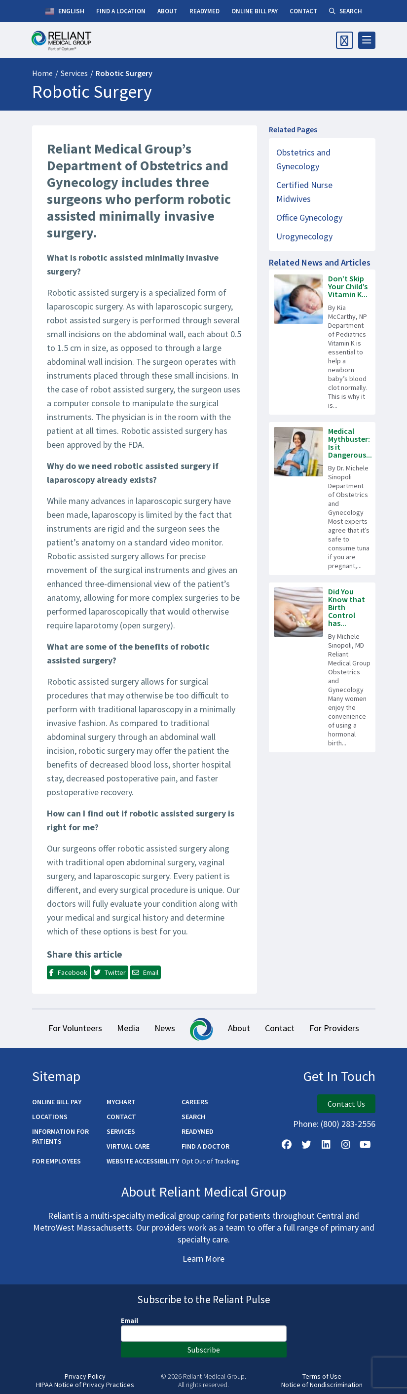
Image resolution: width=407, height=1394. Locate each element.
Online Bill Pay (56, 1101)
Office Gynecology (309, 217)
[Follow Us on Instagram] (346, 1145)
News (164, 1028)
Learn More (203, 1258)
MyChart (121, 1101)
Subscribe (203, 1350)
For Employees (56, 1161)
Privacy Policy (85, 1376)
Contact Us (346, 1104)
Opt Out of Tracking (210, 1161)
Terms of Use (321, 1376)
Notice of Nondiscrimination (322, 1385)
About (239, 1028)
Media (128, 1028)
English (64, 11)
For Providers (334, 1028)
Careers (195, 1101)
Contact (280, 1028)
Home (42, 73)
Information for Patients (60, 1136)
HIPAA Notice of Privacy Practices (85, 1385)
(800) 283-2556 (348, 1123)
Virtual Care (128, 1146)
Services (74, 73)
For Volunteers (75, 1028)
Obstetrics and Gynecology (303, 159)
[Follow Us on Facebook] (286, 1145)
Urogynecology (304, 236)
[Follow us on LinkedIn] (326, 1145)
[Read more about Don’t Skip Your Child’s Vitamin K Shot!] (322, 342)
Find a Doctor (205, 1146)
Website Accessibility (143, 1161)
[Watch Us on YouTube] (365, 1145)
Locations (50, 1116)
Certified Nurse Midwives (304, 191)
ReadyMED (198, 1131)
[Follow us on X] (306, 1145)
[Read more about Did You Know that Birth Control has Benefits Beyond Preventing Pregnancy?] (322, 667)
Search (193, 1116)
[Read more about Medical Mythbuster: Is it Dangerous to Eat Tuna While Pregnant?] (322, 498)
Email (129, 1320)
